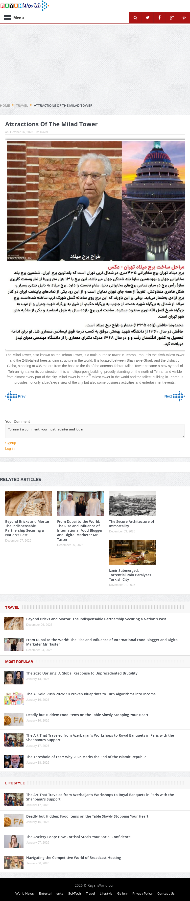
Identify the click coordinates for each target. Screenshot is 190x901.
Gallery (122, 893)
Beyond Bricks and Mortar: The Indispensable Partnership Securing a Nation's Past (27, 528)
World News (24, 893)
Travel (44, 132)
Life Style (15, 783)
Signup (10, 443)
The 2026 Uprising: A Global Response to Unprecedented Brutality (82, 673)
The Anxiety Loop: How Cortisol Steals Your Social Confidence (78, 836)
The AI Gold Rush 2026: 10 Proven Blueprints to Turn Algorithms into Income (91, 694)
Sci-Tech (74, 893)
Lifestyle (106, 893)
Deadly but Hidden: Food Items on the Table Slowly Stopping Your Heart (87, 714)
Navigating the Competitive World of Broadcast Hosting (73, 857)
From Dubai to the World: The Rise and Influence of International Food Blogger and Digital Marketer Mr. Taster (80, 530)
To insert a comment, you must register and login (95, 431)
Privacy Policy (142, 893)
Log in (10, 448)
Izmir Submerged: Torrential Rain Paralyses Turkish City (130, 575)
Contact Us (166, 893)
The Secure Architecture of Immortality (131, 523)
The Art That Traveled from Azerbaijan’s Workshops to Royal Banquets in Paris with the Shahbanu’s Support (100, 737)
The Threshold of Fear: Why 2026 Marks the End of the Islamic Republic (86, 756)
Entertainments (51, 893)
